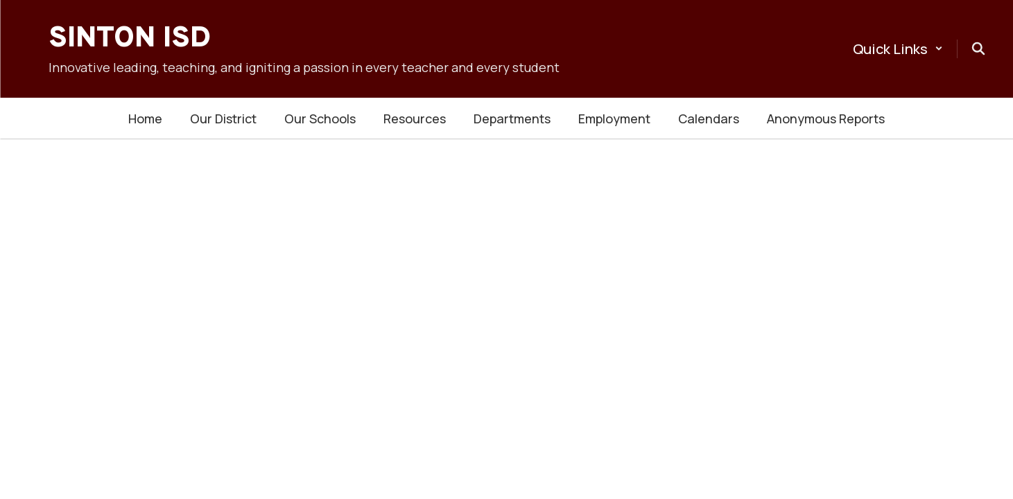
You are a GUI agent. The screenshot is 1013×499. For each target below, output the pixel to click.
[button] (898, 49)
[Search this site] (978, 48)
